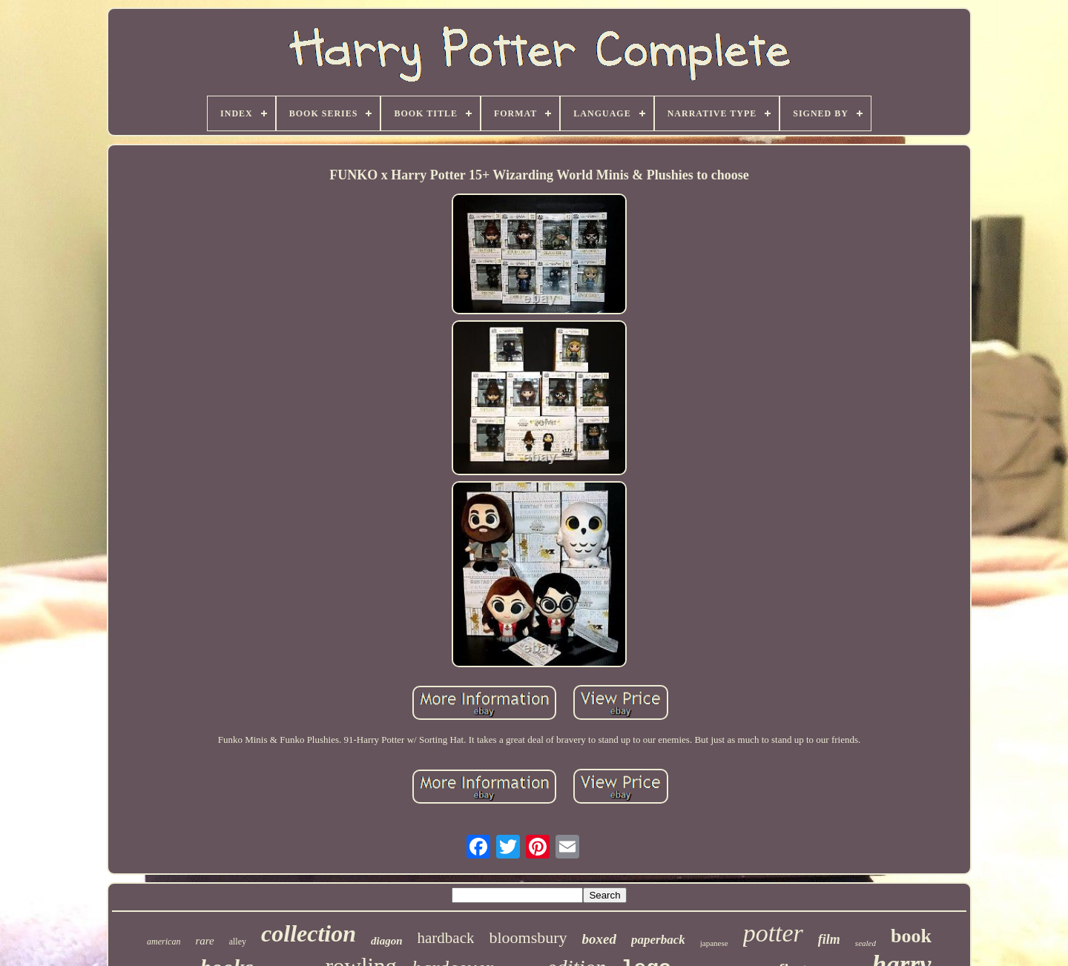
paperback (658, 940)
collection (308, 933)
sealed (865, 943)
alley (237, 941)
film (829, 939)
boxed (599, 939)
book (911, 936)
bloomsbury (528, 937)
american (163, 941)
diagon (387, 941)
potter (773, 933)
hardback (446, 938)
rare (204, 941)
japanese (714, 943)
